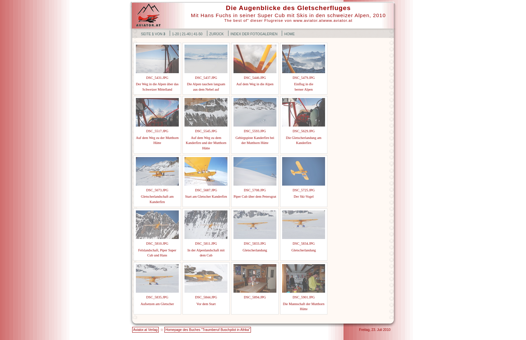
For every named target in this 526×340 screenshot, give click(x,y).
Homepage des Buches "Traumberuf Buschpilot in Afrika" (207, 330)
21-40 (186, 34)
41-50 (198, 34)
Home (289, 34)
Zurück (216, 34)
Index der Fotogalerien (253, 34)
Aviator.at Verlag (145, 330)
